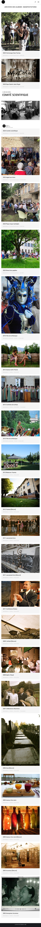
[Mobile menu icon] (38, 2)
